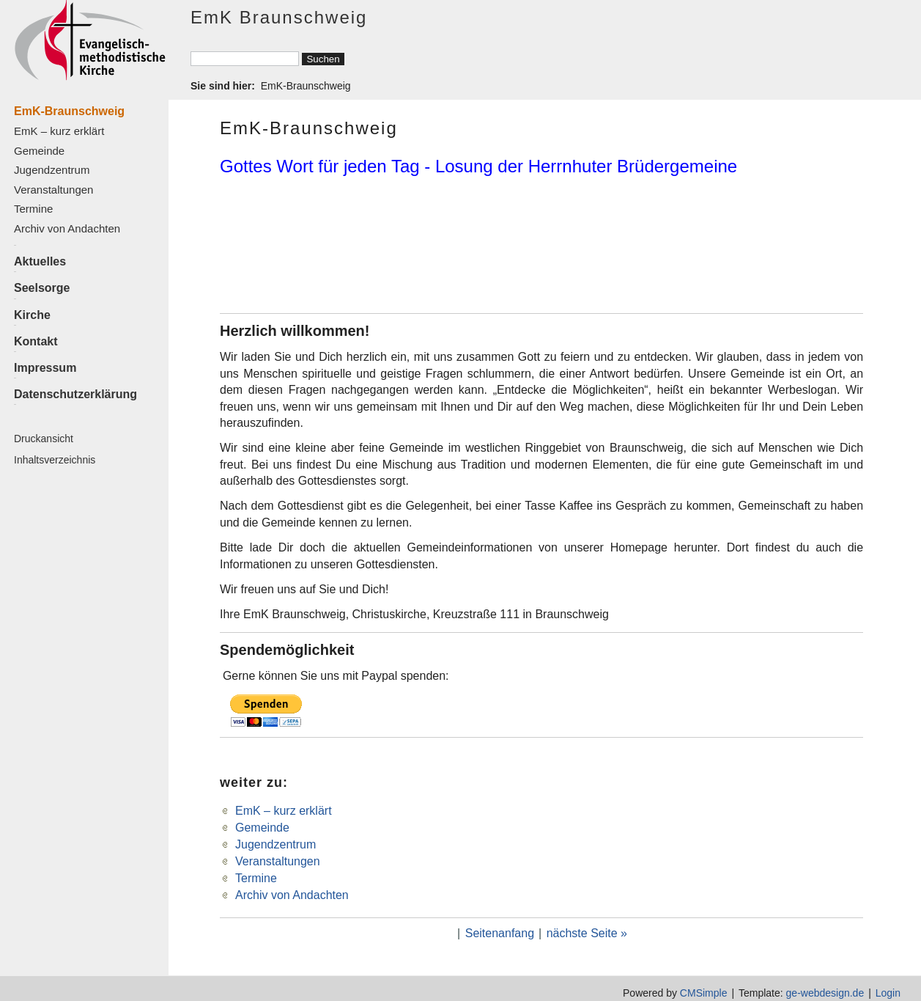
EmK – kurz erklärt (59, 131)
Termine (33, 208)
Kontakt (36, 341)
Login (888, 993)
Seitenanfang (499, 933)
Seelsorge (42, 288)
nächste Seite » (587, 933)
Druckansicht (43, 438)
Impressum (45, 368)
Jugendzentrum (51, 170)
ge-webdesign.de (825, 993)
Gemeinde (39, 150)
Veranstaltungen (53, 189)
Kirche (32, 315)
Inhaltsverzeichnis (54, 460)
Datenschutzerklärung (75, 394)
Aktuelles (40, 261)
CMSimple (704, 993)
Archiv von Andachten (67, 228)
